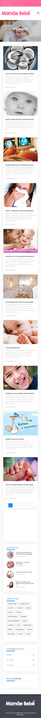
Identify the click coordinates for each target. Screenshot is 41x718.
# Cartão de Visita (24, 603)
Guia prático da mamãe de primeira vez (20, 256)
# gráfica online (12, 603)
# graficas (19, 612)
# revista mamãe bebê (13, 621)
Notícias (20, 655)
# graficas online (12, 616)
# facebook (11, 625)
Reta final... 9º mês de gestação (22, 563)
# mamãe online (27, 625)
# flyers (28, 608)
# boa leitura (11, 633)
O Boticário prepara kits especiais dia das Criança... (24, 553)
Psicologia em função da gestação (19, 485)
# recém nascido (19, 629)
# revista (29, 629)
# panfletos (20, 608)
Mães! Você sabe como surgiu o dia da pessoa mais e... (25, 583)
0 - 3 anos (20, 660)
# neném (10, 629)
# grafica (10, 612)
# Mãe (18, 625)
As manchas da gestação (24, 572)
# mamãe (24, 621)
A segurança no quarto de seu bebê (19, 302)
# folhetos (11, 608)
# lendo (28, 633)
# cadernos (23, 616)
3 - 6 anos (20, 665)
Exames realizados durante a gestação (21, 165)
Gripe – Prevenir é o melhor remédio (19, 211)
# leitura (20, 633)
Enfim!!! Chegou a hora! (14, 439)
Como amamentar (12, 348)
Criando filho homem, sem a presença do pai (22, 393)
